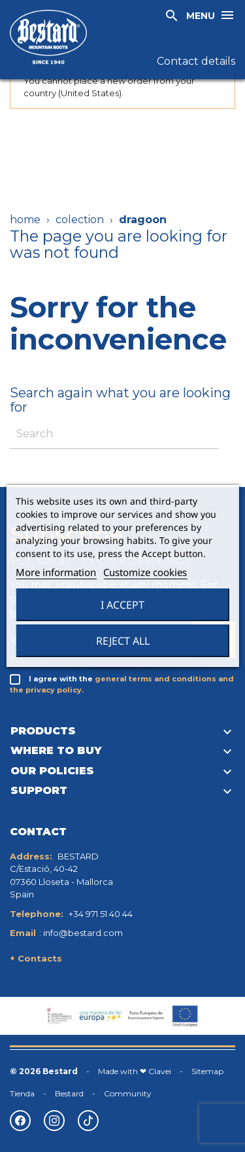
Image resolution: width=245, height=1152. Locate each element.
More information (56, 572)
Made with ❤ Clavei (134, 1071)
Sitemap (207, 1071)
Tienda (22, 1093)
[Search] (114, 434)
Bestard (69, 1093)
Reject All (123, 641)
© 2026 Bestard (44, 1071)
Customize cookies (145, 572)
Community (128, 1093)
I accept (122, 605)
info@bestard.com (83, 932)
